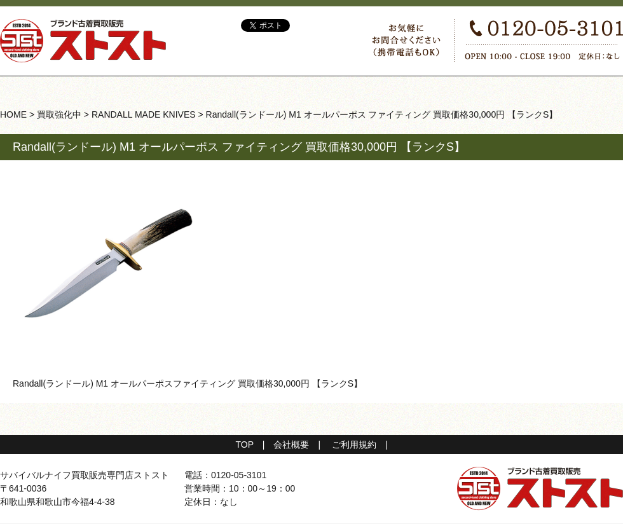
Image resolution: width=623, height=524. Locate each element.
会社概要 (291, 444)
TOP (244, 444)
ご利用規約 (354, 444)
